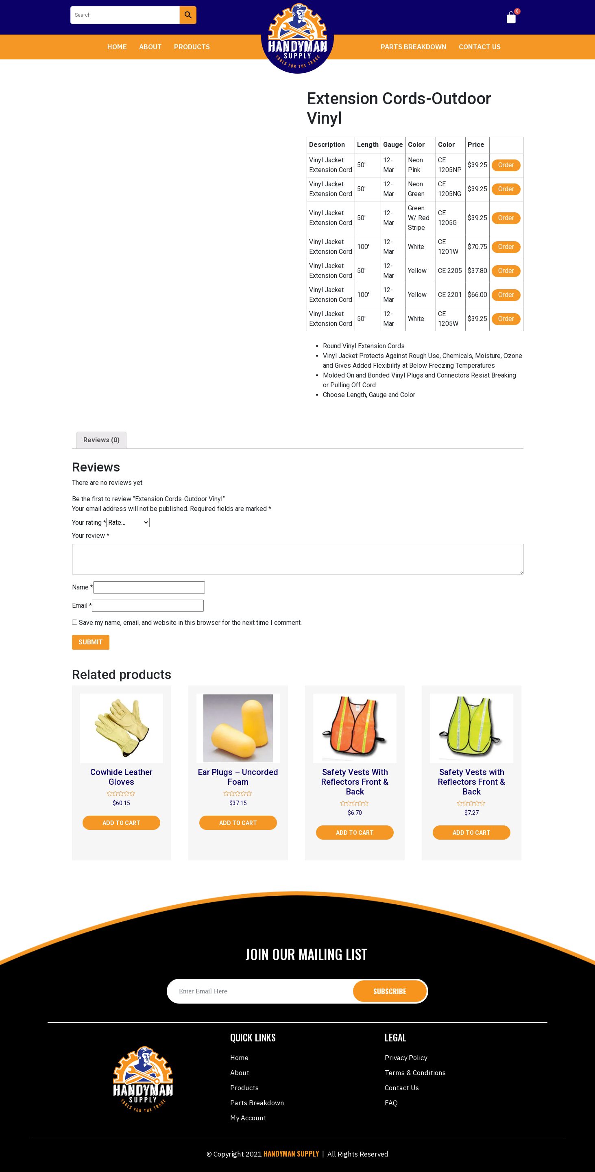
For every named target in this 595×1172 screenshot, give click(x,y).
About (150, 46)
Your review (90, 535)
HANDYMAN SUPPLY (291, 1153)
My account (248, 1117)
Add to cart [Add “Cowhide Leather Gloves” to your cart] (121, 823)
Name (82, 587)
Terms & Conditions (415, 1072)
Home (117, 46)
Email (82, 605)
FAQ (391, 1102)
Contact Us (480, 46)
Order (506, 165)
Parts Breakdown (414, 46)
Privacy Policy (406, 1057)
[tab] (101, 440)
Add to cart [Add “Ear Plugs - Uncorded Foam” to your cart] (238, 823)
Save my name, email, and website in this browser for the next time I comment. (190, 622)
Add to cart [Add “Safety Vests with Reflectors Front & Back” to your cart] (471, 832)
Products (192, 46)
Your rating (89, 522)
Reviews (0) (101, 440)
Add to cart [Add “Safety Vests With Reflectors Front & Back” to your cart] (355, 832)
